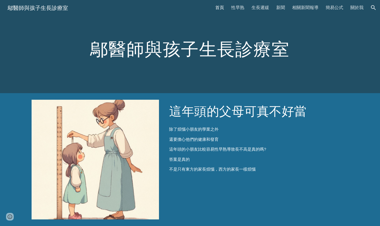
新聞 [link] (280, 7)
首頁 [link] (219, 7)
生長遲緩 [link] (260, 7)
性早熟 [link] (237, 7)
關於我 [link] (357, 7)
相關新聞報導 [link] (305, 7)
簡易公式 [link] (334, 7)
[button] (373, 7)
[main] (190, 46)
